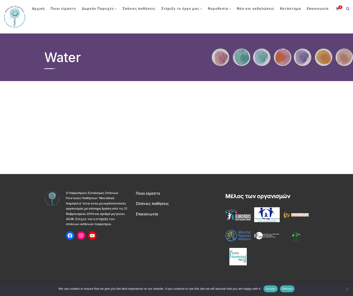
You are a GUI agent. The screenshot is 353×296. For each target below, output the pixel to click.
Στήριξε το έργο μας (181, 8)
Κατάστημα (290, 8)
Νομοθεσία (219, 8)
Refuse (287, 288)
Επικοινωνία (318, 8)
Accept (270, 288)
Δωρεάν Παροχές (99, 8)
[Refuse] (347, 288)
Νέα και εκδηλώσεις (255, 8)
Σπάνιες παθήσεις (138, 8)
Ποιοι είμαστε (63, 8)
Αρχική (38, 8)
